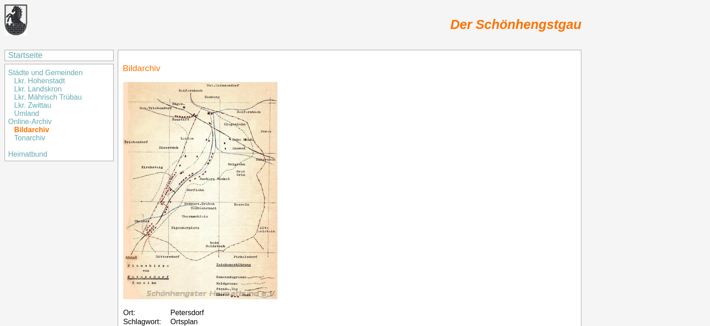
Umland (26, 113)
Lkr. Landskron (38, 89)
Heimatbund (27, 154)
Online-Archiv (30, 121)
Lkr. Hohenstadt (39, 81)
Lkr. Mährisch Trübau (48, 97)
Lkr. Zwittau (32, 105)
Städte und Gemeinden (46, 73)
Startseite (25, 55)
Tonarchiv (29, 138)
